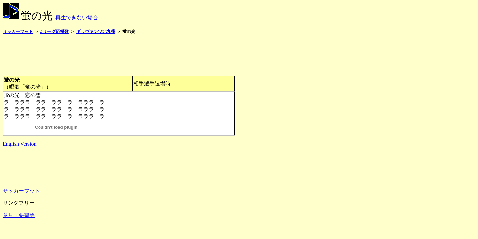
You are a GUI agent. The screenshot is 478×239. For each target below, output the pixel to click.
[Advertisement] (123, 55)
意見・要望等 (19, 215)
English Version (19, 144)
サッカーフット (21, 191)
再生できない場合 (76, 17)
